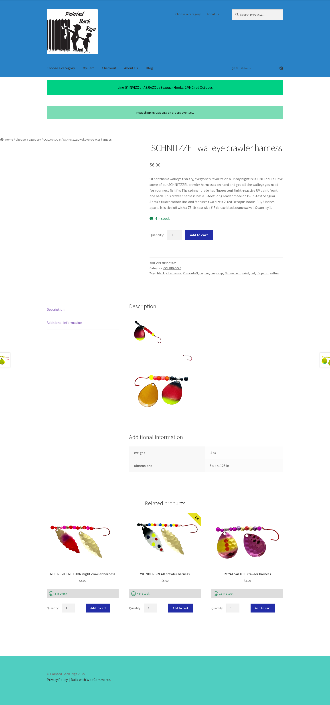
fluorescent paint (237, 273)
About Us (213, 14)
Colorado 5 (190, 273)
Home (9, 140)
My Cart (88, 68)
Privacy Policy (57, 679)
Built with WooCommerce (90, 679)
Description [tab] (56, 309)
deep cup (217, 273)
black (161, 273)
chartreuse (173, 273)
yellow (274, 273)
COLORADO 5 (52, 140)
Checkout (109, 68)
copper (204, 273)
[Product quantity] (174, 235)
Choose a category (188, 14)
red (253, 273)
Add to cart (199, 235)
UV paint (263, 273)
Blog (149, 68)
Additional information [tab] (64, 322)
